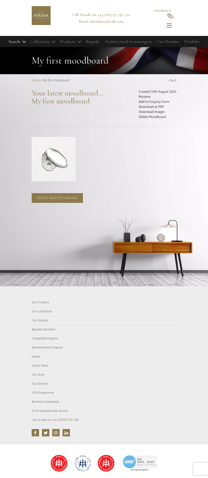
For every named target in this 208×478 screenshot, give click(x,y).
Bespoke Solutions (43, 329)
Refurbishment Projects (47, 348)
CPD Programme (43, 393)
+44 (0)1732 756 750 (113, 14)
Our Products (40, 302)
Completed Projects (45, 339)
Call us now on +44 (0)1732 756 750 (55, 420)
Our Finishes (168, 41)
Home (36, 80)
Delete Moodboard (152, 117)
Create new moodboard (57, 198)
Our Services (40, 384)
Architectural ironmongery (128, 41)
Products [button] (67, 41)
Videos (36, 357)
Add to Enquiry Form (154, 101)
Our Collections (42, 311)
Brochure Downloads (45, 402)
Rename (144, 96)
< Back (172, 80)
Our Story (38, 375)
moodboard (163, 13)
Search (14, 41)
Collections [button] (40, 41)
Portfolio (191, 41)
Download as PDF (151, 106)
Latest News (40, 366)
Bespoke (93, 41)
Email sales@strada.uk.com (50, 411)
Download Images (152, 112)
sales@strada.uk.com (106, 21)
